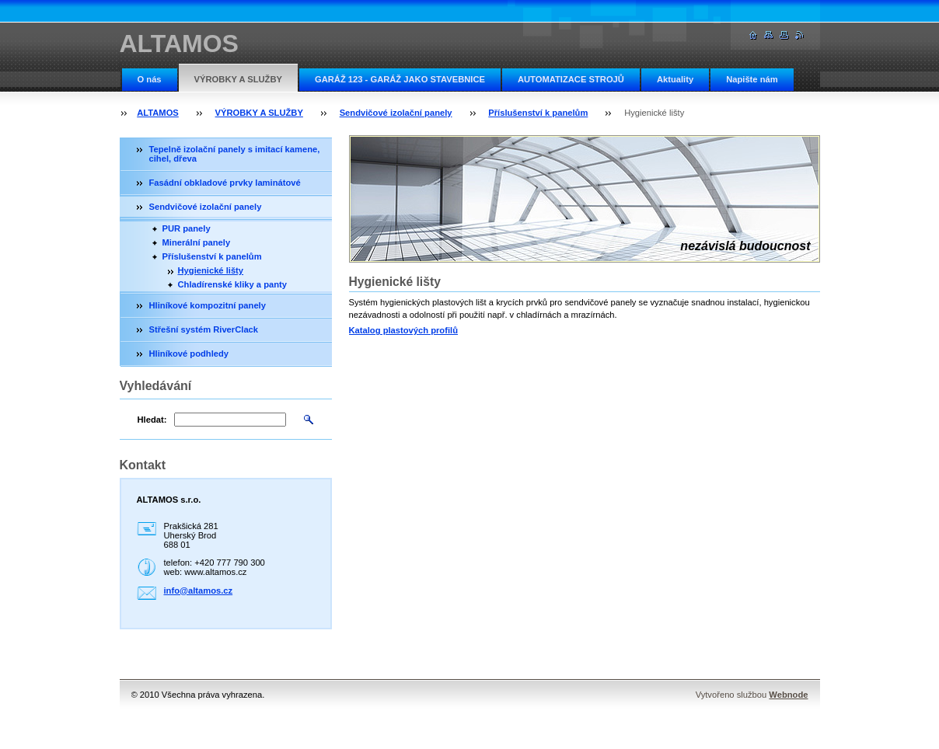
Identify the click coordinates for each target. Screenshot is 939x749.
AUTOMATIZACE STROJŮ (571, 79)
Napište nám (752, 79)
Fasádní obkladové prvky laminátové (225, 182)
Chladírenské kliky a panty (233, 284)
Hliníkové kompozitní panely (207, 305)
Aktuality (675, 79)
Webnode (788, 694)
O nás (150, 79)
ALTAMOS (158, 112)
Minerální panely (196, 242)
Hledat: (152, 419)
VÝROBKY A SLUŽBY (238, 79)
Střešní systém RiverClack (204, 329)
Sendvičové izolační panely (396, 112)
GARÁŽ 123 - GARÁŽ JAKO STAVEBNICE (400, 79)
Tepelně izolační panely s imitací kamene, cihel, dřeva (234, 154)
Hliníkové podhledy (189, 353)
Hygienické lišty (211, 270)
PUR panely (186, 228)
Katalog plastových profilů (403, 330)
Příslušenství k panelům (538, 112)
